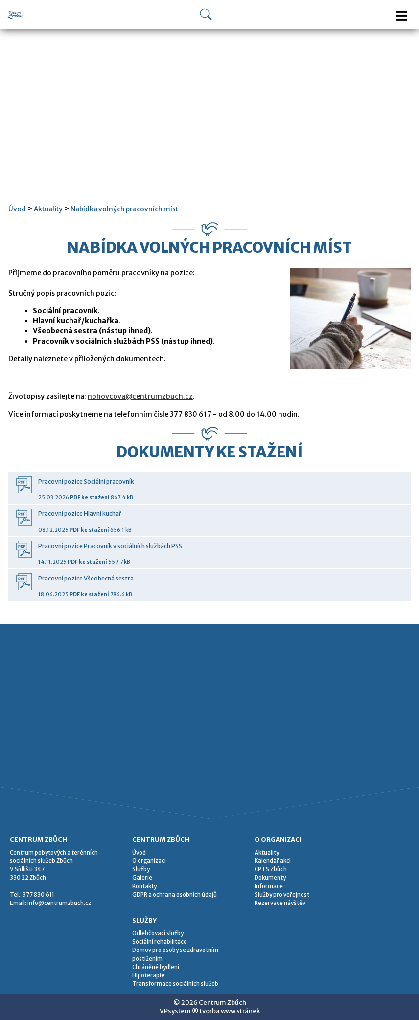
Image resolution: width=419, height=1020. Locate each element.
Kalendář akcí (273, 861)
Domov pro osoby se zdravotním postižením (175, 954)
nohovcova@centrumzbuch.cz (140, 396)
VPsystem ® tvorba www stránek (210, 1011)
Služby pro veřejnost (282, 894)
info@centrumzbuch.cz (59, 903)
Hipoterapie (148, 975)
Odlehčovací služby (158, 933)
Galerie (142, 877)
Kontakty (144, 886)
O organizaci (149, 861)
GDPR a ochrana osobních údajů (174, 894)
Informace (269, 886)
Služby (141, 869)
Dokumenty (270, 877)
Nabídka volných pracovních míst (124, 209)
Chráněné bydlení (155, 967)
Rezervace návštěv (280, 903)
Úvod (17, 209)
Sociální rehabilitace (159, 941)
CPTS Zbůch (271, 869)
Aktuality (48, 209)
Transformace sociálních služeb (175, 983)
